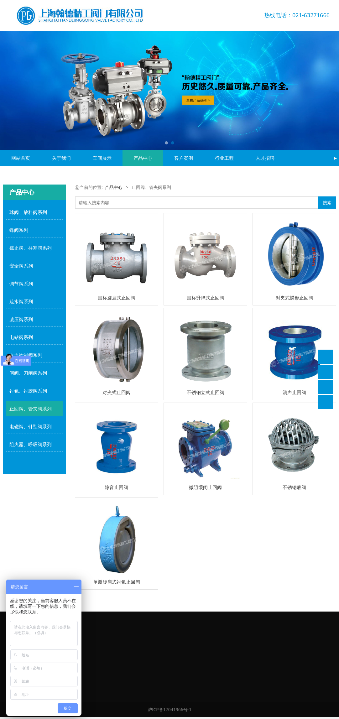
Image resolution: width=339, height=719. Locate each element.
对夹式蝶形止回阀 (294, 297)
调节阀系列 (21, 283)
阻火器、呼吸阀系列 (30, 444)
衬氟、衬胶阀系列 (28, 391)
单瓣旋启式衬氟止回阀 (116, 582)
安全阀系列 (21, 266)
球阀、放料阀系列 (28, 212)
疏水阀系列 (21, 301)
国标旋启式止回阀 (116, 297)
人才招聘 (265, 158)
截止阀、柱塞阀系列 (30, 248)
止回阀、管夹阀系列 (30, 408)
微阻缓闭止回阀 (205, 487)
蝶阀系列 (18, 230)
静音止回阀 (116, 487)
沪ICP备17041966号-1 (170, 709)
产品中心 (142, 158)
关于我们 (61, 158)
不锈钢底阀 (294, 487)
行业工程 (224, 158)
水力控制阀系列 (25, 355)
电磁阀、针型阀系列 (30, 426)
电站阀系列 (21, 337)
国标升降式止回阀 (205, 297)
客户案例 (183, 158)
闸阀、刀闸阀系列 (28, 373)
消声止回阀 (294, 392)
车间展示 (102, 158)
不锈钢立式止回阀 (205, 392)
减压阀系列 (21, 319)
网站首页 (20, 158)
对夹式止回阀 (116, 392)
